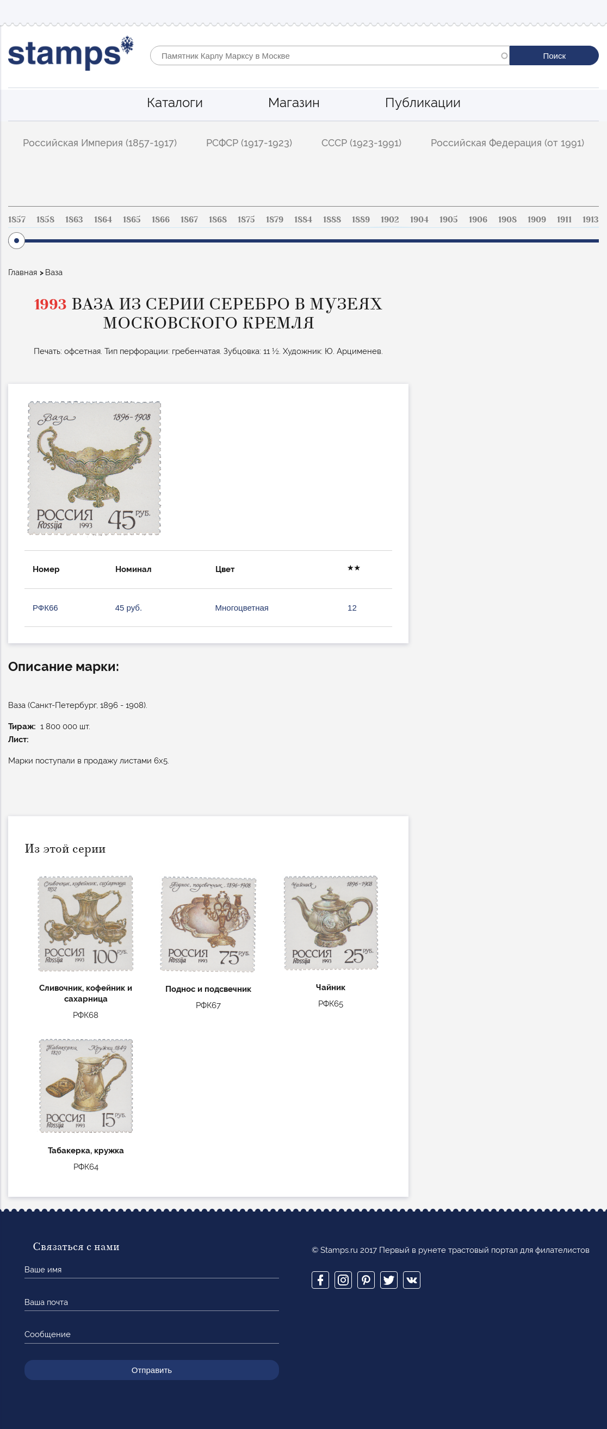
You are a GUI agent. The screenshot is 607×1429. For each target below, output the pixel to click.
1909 (537, 220)
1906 (478, 220)
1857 (17, 220)
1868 (218, 220)
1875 (246, 220)
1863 (74, 220)
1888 (332, 220)
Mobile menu (590, 12)
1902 (390, 220)
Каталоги (175, 102)
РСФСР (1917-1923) (249, 142)
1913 (591, 220)
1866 (161, 220)
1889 (361, 220)
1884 (303, 220)
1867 (189, 220)
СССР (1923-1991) (361, 142)
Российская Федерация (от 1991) (507, 142)
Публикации (423, 102)
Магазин (294, 102)
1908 (507, 220)
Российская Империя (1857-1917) (100, 142)
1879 (274, 220)
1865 (132, 220)
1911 (564, 220)
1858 (45, 220)
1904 (419, 220)
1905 (448, 220)
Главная (22, 272)
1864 (103, 220)
